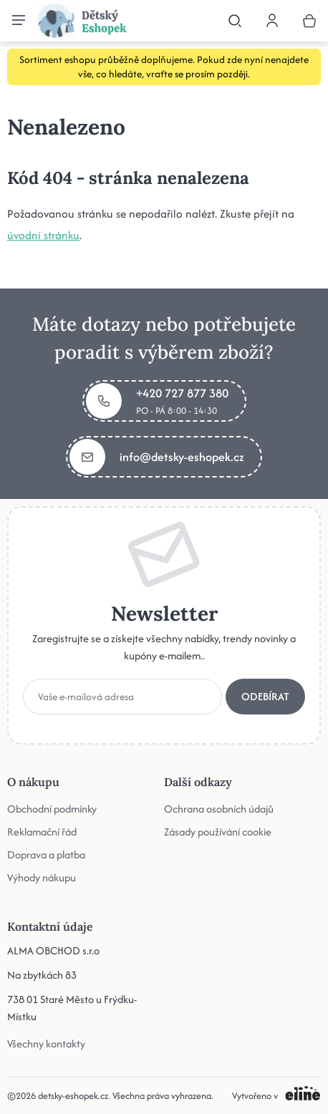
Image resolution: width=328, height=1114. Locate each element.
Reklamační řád (42, 831)
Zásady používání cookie (217, 831)
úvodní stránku (43, 235)
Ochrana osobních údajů (219, 808)
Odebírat (265, 696)
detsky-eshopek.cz (73, 1096)
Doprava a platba (46, 854)
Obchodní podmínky (52, 808)
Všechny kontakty (46, 1043)
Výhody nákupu (41, 877)
